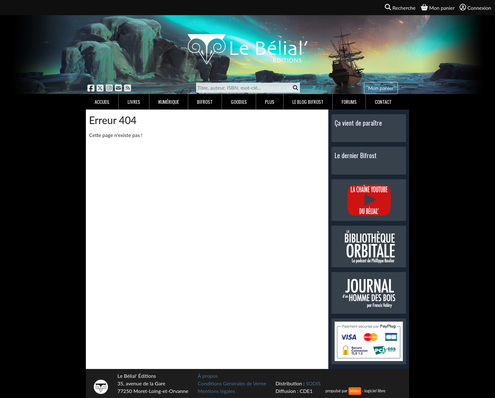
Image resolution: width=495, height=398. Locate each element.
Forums (349, 101)
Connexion (475, 7)
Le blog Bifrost (308, 101)
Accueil (102, 101)
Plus (269, 101)
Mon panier (381, 88)
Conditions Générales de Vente (232, 383)
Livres (134, 101)
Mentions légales (216, 391)
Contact (383, 101)
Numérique (168, 101)
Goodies (239, 101)
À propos (208, 376)
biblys (355, 390)
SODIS (313, 383)
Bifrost (205, 101)
